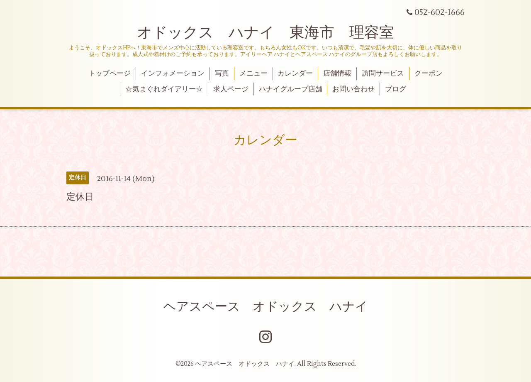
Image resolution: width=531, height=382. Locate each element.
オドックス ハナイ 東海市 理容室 (265, 32)
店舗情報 (337, 73)
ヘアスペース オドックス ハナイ (265, 307)
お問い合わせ (353, 89)
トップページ (109, 73)
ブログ (395, 89)
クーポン (428, 73)
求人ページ (230, 89)
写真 (222, 73)
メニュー (253, 73)
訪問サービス (383, 73)
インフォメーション (173, 73)
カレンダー (295, 73)
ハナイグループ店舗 (290, 89)
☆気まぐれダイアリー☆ (164, 89)
